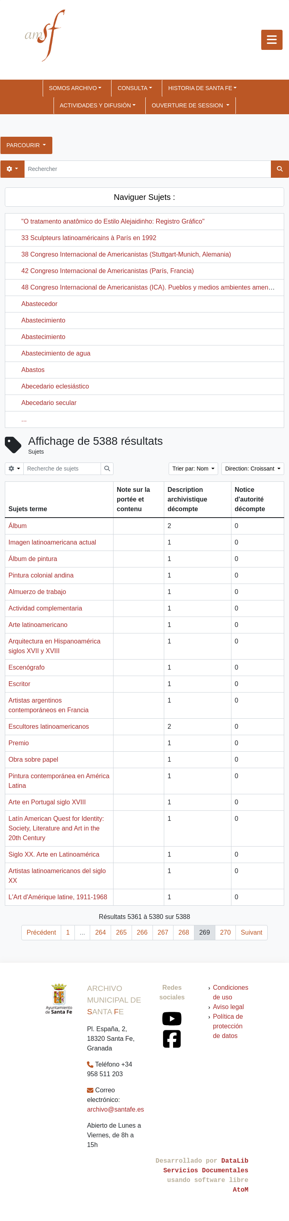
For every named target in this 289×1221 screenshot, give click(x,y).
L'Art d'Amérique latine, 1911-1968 (57, 897)
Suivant (251, 932)
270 (225, 932)
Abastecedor (39, 303)
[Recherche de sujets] (62, 468)
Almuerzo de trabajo (37, 591)
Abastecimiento (43, 320)
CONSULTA (132, 88)
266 (142, 932)
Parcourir (23, 145)
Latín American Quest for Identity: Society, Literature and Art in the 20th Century (56, 828)
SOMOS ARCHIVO (73, 88)
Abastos (33, 369)
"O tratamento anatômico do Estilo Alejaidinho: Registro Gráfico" (112, 221)
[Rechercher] (147, 169)
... (24, 419)
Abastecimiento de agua (56, 353)
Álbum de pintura (32, 558)
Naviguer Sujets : (144, 197)
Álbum (17, 525)
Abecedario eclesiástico (55, 386)
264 (100, 932)
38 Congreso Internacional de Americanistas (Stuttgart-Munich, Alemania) (126, 254)
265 (121, 932)
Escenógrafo (26, 667)
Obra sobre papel (33, 759)
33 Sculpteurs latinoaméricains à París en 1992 (88, 237)
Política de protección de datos (228, 1026)
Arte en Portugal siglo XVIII (47, 802)
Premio (18, 743)
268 (183, 932)
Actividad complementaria (45, 608)
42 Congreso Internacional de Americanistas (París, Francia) (107, 270)
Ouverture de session (188, 105)
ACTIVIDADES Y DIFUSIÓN (95, 105)
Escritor (19, 683)
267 (163, 932)
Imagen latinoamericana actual (52, 542)
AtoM (240, 1190)
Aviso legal (228, 1006)
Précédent (41, 932)
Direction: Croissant (250, 468)
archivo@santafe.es (115, 1109)
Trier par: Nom (191, 468)
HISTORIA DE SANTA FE (200, 88)
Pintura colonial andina (41, 575)
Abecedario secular (48, 402)
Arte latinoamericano (38, 624)
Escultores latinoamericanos (48, 726)
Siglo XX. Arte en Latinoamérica (53, 854)
